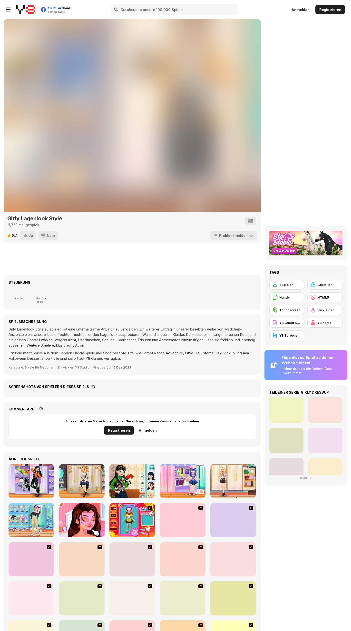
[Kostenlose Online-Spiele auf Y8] (26, 9)
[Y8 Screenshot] (286, 335)
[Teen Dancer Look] (31, 481)
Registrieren (330, 10)
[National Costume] (182, 598)
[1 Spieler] (286, 285)
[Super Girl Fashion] (132, 598)
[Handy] (286, 297)
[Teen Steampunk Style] (82, 481)
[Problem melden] (233, 235)
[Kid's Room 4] (31, 559)
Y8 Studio (82, 367)
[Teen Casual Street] (31, 520)
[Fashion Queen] (182, 559)
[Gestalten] (324, 285)
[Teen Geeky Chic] (233, 481)
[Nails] (233, 598)
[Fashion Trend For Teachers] (82, 598)
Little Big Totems (199, 353)
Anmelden (301, 10)
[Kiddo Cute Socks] (182, 481)
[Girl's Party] (31, 598)
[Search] (116, 9)
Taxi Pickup (225, 353)
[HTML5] (324, 297)
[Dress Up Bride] (233, 520)
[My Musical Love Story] (82, 520)
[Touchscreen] (286, 310)
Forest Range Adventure (162, 353)
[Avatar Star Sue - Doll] (132, 520)
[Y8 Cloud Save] (286, 323)
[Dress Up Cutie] (182, 520)
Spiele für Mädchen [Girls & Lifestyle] (39, 367)
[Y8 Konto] (324, 323)
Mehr (305, 478)
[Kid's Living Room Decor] (132, 559)
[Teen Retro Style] (132, 481)
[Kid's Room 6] (233, 559)
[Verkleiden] (324, 310)
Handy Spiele (84, 353)
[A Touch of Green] (82, 559)
